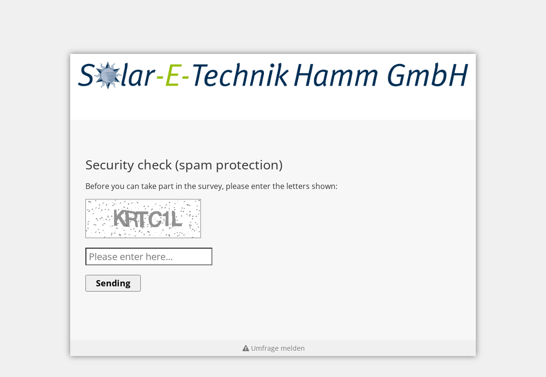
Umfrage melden (273, 348)
